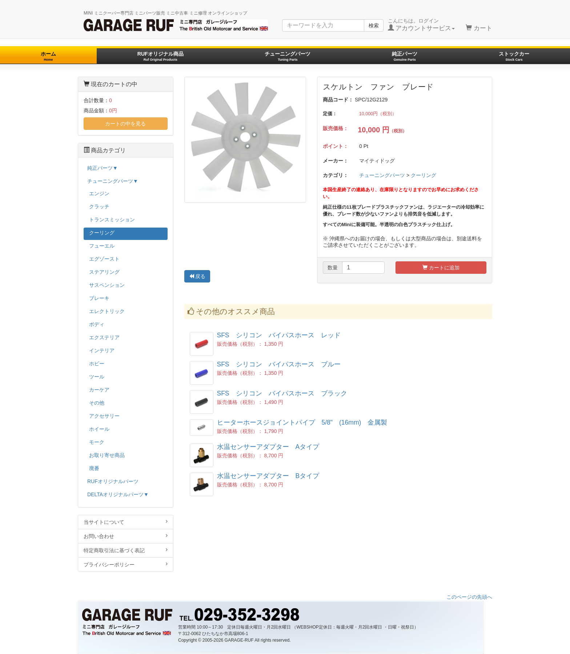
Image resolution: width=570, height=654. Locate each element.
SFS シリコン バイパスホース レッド (279, 335)
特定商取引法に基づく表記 (126, 550)
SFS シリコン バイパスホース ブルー (279, 364)
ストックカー (514, 56)
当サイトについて (126, 522)
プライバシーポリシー (126, 564)
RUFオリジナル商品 (160, 56)
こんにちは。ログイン (421, 25)
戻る (197, 276)
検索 (374, 25)
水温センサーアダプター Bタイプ (268, 476)
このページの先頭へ (469, 597)
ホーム (48, 56)
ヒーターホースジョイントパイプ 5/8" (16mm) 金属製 (302, 422)
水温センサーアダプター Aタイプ (268, 446)
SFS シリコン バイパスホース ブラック (282, 393)
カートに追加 (440, 267)
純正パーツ (404, 56)
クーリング (423, 175)
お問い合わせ (126, 536)
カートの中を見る (125, 124)
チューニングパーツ (287, 56)
